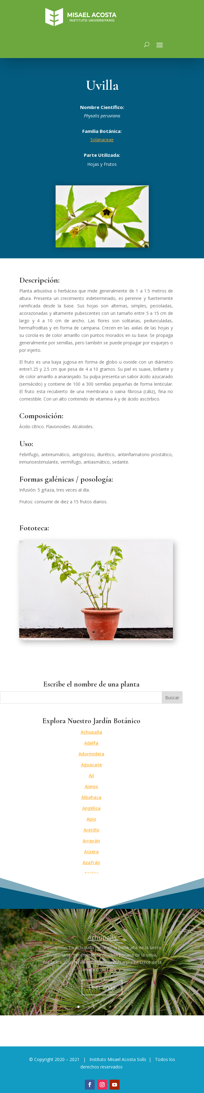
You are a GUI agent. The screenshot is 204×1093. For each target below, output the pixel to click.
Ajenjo (91, 786)
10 (126, 1007)
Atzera (91, 852)
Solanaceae (102, 140)
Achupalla (91, 732)
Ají (91, 775)
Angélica (91, 808)
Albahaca (91, 797)
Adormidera (91, 754)
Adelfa (91, 743)
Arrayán (91, 841)
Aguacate (91, 765)
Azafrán (91, 862)
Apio (91, 819)
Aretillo (91, 830)
